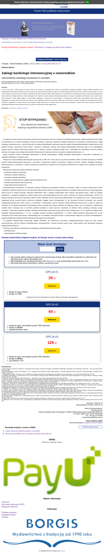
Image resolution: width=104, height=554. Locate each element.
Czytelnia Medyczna (7, 42)
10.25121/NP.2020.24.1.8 (50, 64)
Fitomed (5, 517)
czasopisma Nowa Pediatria (92, 423)
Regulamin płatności (10, 507)
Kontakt (64, 7)
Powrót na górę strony (90, 427)
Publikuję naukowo (9, 512)
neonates (25, 108)
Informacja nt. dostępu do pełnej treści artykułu (52, 47)
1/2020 (25, 42)
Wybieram (52, 286)
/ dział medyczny (52, 59)
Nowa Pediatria (17, 42)
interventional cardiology (15, 108)
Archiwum (5, 502)
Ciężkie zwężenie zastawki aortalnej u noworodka (22, 431)
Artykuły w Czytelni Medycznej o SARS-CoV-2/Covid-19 (24, 39)
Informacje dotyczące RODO (13, 504)
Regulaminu (51, 261)
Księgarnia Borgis (9, 515)
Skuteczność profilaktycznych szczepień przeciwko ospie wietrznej (28, 434)
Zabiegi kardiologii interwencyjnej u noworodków (41, 42)
